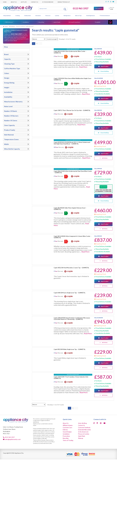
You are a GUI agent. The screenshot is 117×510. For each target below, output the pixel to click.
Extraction (38, 15)
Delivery (65, 429)
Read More (83, 67)
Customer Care (67, 427)
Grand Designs (67, 431)
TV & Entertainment (105, 15)
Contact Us (34, 2)
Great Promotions (75, 22)
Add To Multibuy (105, 157)
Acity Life (24, 2)
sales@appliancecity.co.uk (13, 439)
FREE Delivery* (9, 22)
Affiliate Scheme (67, 425)
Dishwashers (27, 15)
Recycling (41, 22)
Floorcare (47, 15)
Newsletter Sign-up (64, 2)
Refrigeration (67, 15)
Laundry (57, 15)
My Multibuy (99, 8)
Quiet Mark (81, 436)
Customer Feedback (84, 427)
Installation (26, 22)
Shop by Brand (7, 15)
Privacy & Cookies (83, 433)
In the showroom (47, 2)
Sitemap (80, 438)
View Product (104, 66)
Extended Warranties (84, 429)
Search (65, 9)
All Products (12, 26)
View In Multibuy (104, 71)
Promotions (66, 436)
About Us (13, 2)
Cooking (17, 15)
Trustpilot (97, 22)
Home (4, 2)
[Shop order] (38, 39)
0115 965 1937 (80, 8)
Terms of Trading (68, 440)
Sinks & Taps (78, 15)
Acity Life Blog (82, 423)
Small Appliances (90, 15)
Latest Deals (56, 22)
